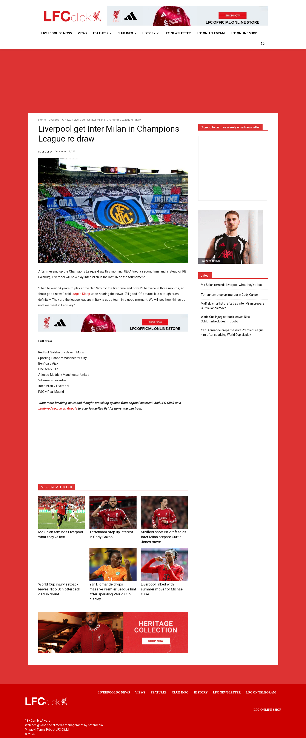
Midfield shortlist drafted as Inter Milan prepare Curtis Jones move (232, 306)
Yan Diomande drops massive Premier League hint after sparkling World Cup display (110, 582)
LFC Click (47, 151)
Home (42, 120)
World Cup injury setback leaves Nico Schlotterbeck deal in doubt (225, 319)
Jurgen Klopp (81, 294)
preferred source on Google (57, 408)
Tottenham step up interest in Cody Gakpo (229, 294)
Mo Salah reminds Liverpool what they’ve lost (231, 285)
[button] (263, 43)
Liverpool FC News (60, 120)
